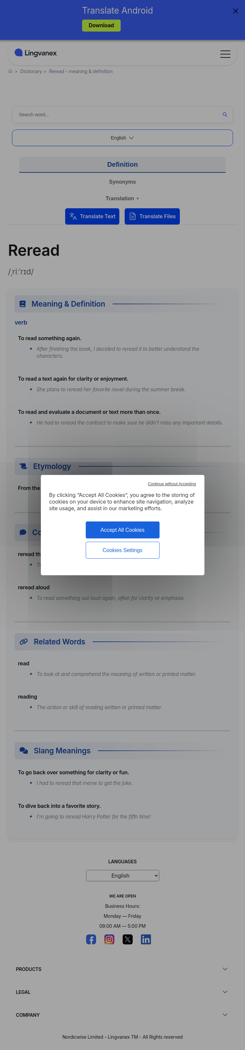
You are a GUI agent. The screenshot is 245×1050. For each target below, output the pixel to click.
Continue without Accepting (172, 483)
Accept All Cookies (122, 529)
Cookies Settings (122, 550)
